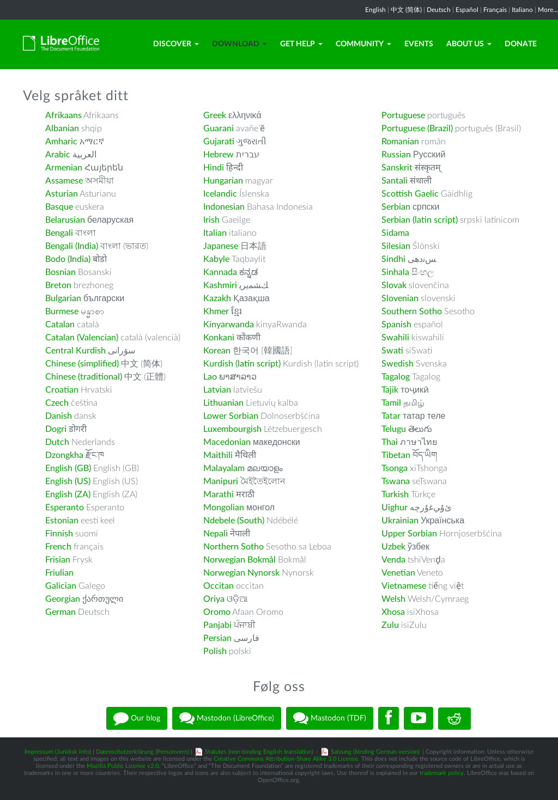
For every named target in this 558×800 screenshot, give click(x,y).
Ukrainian (399, 520)
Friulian (59, 573)
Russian (396, 154)
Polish (215, 651)
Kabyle (216, 259)
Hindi (213, 167)
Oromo (217, 612)
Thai (389, 442)
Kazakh (217, 298)
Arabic (57, 154)
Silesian (395, 246)
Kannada (220, 272)
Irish (211, 220)
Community (363, 44)
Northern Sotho (233, 546)
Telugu (393, 429)
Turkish (395, 494)
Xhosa (393, 612)
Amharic (61, 141)
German (60, 612)
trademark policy (442, 773)
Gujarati (218, 141)
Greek (214, 115)
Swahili (396, 337)
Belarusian (65, 220)
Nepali (215, 533)
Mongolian (223, 507)
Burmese (61, 311)
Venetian (398, 573)
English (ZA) (67, 494)
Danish (58, 416)
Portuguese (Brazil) (417, 128)
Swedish (397, 363)
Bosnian (60, 272)
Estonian (61, 520)
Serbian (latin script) (419, 220)
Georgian (62, 599)
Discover (176, 44)
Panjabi (217, 625)
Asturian (61, 194)
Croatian (61, 390)
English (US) (67, 481)
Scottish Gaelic (410, 194)
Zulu (390, 625)
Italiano (522, 10)
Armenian (63, 167)
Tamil (391, 403)
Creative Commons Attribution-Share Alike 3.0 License (286, 759)
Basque (59, 207)
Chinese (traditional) (83, 376)
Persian (217, 638)
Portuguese (403, 115)
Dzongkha (64, 455)
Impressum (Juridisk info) (58, 752)
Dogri (55, 429)
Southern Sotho (411, 311)
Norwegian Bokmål (239, 559)
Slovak (394, 285)
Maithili (218, 455)
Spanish (396, 324)
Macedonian (227, 442)
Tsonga (394, 468)
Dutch (57, 442)
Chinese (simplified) (82, 363)
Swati (392, 350)
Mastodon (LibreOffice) (226, 718)
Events (418, 44)
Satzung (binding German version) (375, 752)
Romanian (400, 141)
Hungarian (223, 180)
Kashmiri (220, 285)
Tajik (389, 390)
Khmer (216, 311)
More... (548, 10)
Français (495, 10)
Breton (58, 285)
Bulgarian (63, 298)
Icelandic (220, 194)
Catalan (60, 324)
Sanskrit (397, 167)
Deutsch (439, 10)
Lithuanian (223, 403)
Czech (57, 403)
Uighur (394, 507)
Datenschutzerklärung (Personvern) (142, 752)
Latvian (217, 390)
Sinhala (395, 272)
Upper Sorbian (409, 533)
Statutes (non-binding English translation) (259, 752)
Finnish (59, 533)
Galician (60, 586)
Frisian (57, 559)
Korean (217, 350)
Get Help (301, 44)
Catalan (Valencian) (81, 337)
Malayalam (224, 468)
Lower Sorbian (230, 416)
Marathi (218, 494)
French (58, 546)
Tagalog (395, 376)
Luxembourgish (232, 429)
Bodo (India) (67, 259)
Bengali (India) (71, 246)
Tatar (391, 416)
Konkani (218, 337)
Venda (393, 559)
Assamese (64, 180)
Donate (521, 44)
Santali (394, 180)
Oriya (214, 599)
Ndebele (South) (233, 520)
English (375, 10)
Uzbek (393, 546)
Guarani (218, 128)
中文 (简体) (406, 10)
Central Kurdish (75, 350)
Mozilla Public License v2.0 (123, 766)
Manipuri (220, 481)
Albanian (62, 128)
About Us (469, 44)
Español (467, 10)
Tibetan (395, 455)
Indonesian (224, 207)
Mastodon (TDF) (329, 718)
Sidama (395, 233)
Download (239, 44)
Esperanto (64, 507)
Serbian (395, 207)
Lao (210, 376)
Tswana (395, 481)
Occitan (218, 586)
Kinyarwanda (228, 324)
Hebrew (218, 154)
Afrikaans (63, 115)
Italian (215, 233)
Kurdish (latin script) (242, 363)
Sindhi (393, 259)
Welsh (393, 599)
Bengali (59, 233)
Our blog (136, 718)
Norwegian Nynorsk (241, 573)
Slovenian (399, 298)
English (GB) (68, 468)
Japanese (220, 246)
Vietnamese (403, 586)
